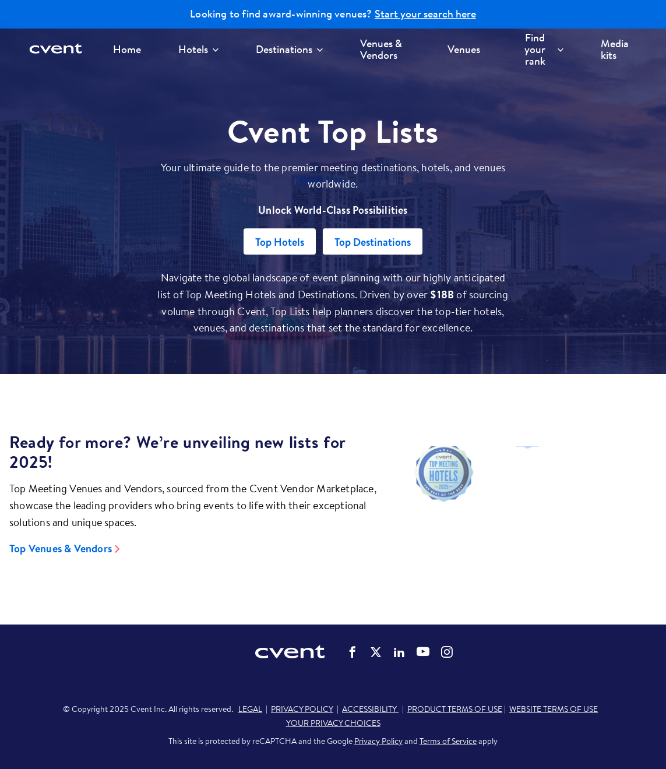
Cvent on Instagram (447, 652)
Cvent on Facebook (352, 652)
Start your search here (425, 14)
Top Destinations (372, 242)
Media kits (615, 49)
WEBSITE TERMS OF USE (553, 709)
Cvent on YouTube (423, 651)
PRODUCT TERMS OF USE (454, 709)
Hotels (198, 49)
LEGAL (250, 709)
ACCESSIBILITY (370, 709)
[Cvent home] (59, 49)
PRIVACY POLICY (302, 709)
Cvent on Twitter (376, 652)
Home (127, 49)
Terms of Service (448, 741)
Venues (463, 49)
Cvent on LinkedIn (399, 652)
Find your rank (543, 49)
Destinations (289, 49)
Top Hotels (279, 242)
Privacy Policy (378, 741)
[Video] (527, 505)
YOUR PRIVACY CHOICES (333, 723)
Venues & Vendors (381, 49)
